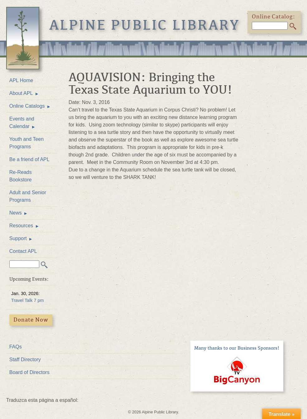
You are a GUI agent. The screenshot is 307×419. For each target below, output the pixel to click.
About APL (21, 93)
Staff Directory (25, 359)
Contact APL (23, 251)
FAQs (15, 346)
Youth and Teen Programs (26, 142)
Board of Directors (29, 372)
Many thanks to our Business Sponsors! (237, 348)
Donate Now (30, 319)
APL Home (21, 80)
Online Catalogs (27, 106)
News (15, 212)
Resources (21, 225)
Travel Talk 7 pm (27, 300)
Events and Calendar (21, 122)
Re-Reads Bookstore (20, 176)
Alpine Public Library (144, 25)
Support (18, 238)
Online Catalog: (273, 16)
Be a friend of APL (29, 159)
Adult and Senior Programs (27, 196)
